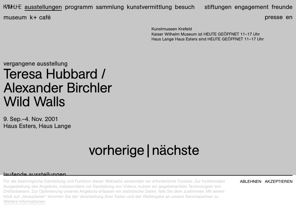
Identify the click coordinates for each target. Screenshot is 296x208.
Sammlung (110, 7)
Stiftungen (218, 7)
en (289, 17)
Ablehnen (250, 181)
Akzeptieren (279, 181)
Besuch (185, 7)
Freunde (282, 7)
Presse (274, 17)
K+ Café (40, 17)
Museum (15, 17)
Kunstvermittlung (149, 7)
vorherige (116, 150)
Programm (79, 7)
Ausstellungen (43, 7)
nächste (175, 150)
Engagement (251, 7)
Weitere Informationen (24, 201)
